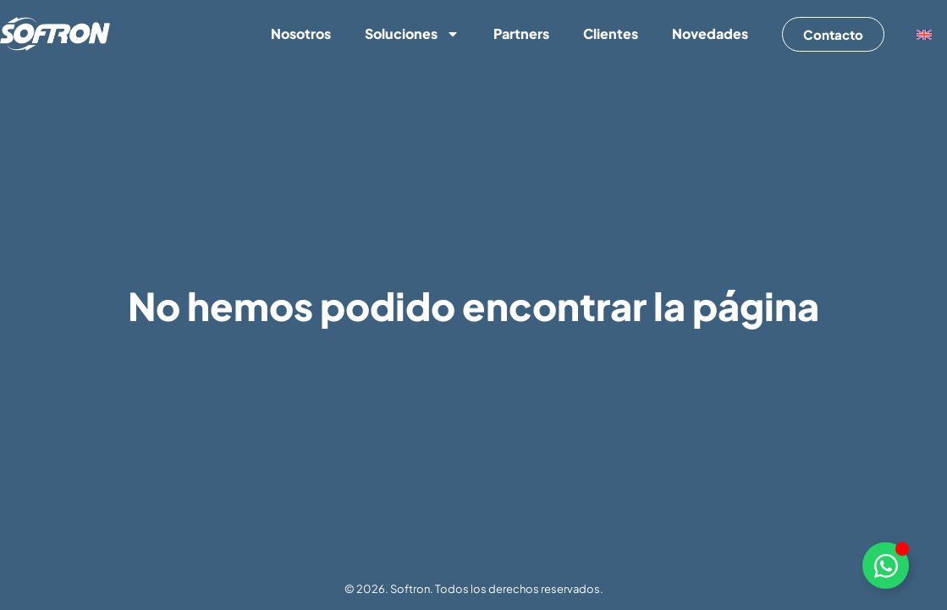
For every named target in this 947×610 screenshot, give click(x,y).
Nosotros (301, 33)
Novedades (710, 33)
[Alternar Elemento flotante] (885, 565)
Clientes (610, 33)
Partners (521, 33)
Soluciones (412, 34)
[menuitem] (924, 34)
